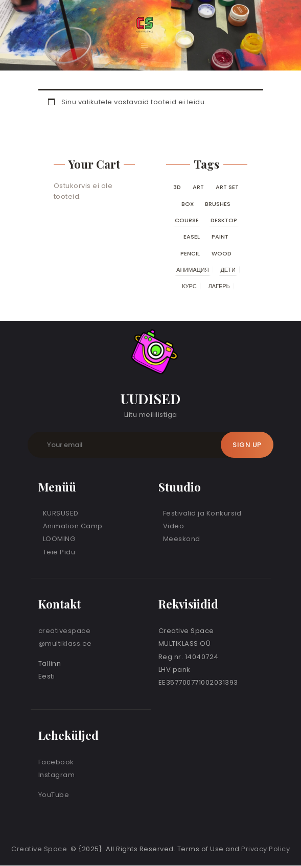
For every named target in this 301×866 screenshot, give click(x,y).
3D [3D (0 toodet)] (177, 187)
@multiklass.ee (65, 643)
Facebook (56, 762)
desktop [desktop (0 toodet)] (224, 220)
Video (173, 526)
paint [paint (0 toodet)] (220, 236)
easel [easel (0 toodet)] (191, 236)
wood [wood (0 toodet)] (221, 253)
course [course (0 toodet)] (187, 220)
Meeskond (181, 539)
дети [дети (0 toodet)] (227, 270)
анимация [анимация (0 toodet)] (192, 270)
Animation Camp (73, 526)
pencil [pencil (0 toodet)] (190, 253)
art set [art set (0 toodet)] (227, 187)
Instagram (56, 775)
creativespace (64, 631)
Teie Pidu (59, 552)
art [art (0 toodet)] (198, 187)
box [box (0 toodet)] (187, 204)
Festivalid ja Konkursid (202, 513)
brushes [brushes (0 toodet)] (217, 204)
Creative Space (40, 849)
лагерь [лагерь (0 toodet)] (218, 286)
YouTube (54, 795)
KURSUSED (61, 513)
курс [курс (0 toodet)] (189, 286)
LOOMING (59, 539)
